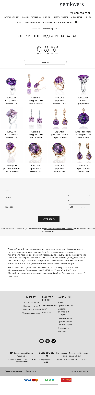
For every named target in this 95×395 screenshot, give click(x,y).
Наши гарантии (65, 318)
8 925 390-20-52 (47, 354)
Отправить (49, 219)
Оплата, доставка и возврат (63, 312)
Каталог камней (11, 17)
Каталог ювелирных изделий (68, 17)
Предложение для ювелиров (57, 22)
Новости (46, 312)
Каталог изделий (32, 306)
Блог (19, 22)
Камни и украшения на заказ (36, 17)
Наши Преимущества (65, 304)
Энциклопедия (32, 22)
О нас (89, 17)
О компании (63, 328)
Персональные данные (14, 371)
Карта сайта (31, 371)
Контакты (62, 331)
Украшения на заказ (31, 313)
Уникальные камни (32, 309)
